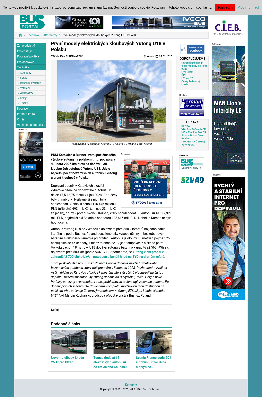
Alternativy (50, 35)
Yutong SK (187, 144)
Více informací (248, 7)
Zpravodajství (26, 45)
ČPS (183, 75)
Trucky (24, 102)
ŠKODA (185, 126)
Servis (23, 77)
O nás (21, 119)
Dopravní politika (28, 56)
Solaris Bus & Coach (193, 135)
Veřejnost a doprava (30, 125)
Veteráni (25, 87)
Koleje (23, 98)
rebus (148, 56)
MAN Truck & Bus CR (193, 132)
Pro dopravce (25, 62)
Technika (33, 35)
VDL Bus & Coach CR (193, 129)
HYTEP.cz (187, 71)
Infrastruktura (26, 114)
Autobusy (25, 72)
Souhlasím (225, 7)
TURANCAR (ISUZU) (193, 141)
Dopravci (22, 108)
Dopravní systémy (30, 82)
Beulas (185, 138)
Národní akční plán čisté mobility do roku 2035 (194, 65)
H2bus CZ (187, 78)
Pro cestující (25, 51)
